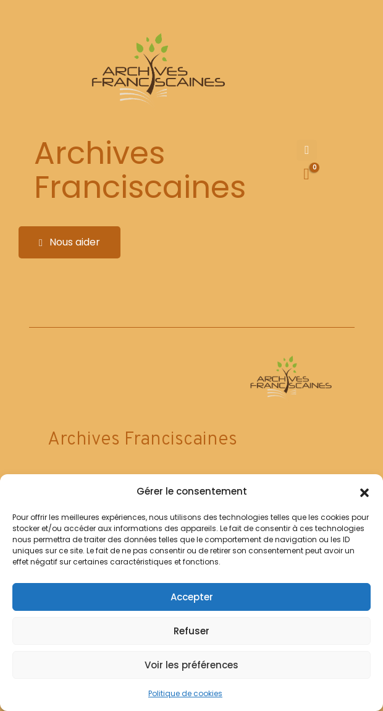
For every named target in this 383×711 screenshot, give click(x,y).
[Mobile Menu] (307, 150)
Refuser (191, 630)
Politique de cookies (185, 693)
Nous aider (69, 242)
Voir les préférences (191, 664)
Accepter (191, 596)
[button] (364, 491)
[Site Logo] (156, 71)
